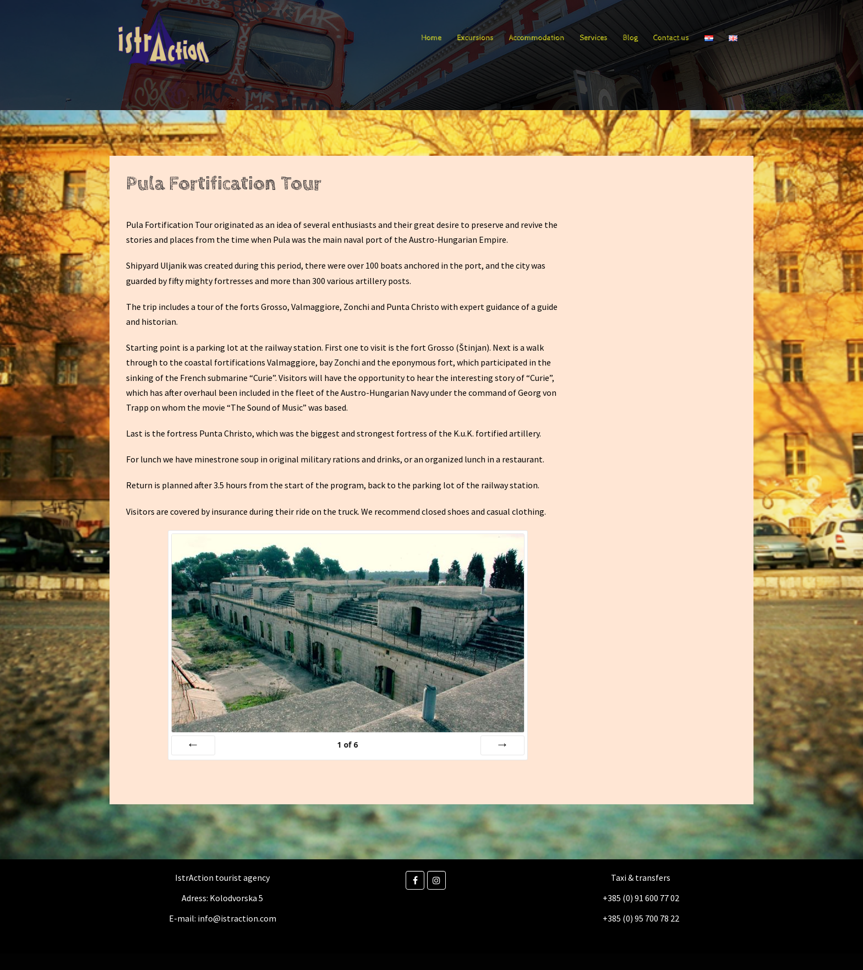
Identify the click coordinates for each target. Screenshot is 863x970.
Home (431, 38)
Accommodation (537, 38)
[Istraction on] (453, 880)
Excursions (475, 38)
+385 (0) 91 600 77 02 (641, 897)
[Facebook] (415, 880)
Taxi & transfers (640, 877)
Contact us (671, 38)
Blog (630, 38)
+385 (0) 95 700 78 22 (641, 918)
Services (593, 38)
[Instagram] (436, 880)
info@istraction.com (237, 918)
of (347, 744)
